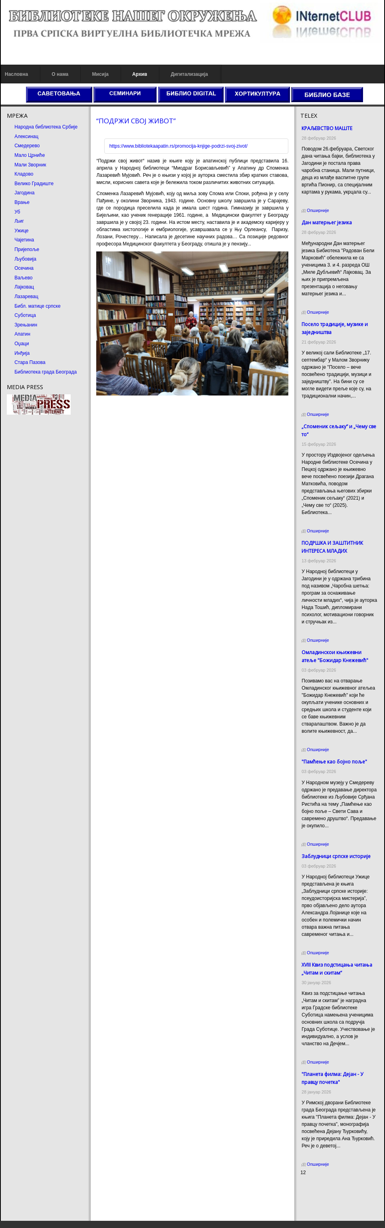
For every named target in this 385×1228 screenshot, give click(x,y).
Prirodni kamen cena (322, 1187)
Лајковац (24, 287)
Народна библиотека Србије (45, 127)
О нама (60, 74)
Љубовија (25, 259)
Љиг (19, 221)
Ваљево (23, 278)
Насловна (16, 74)
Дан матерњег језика (327, 222)
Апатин (22, 334)
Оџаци (21, 343)
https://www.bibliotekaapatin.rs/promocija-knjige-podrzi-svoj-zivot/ (178, 146)
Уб (17, 212)
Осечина (24, 268)
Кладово (23, 174)
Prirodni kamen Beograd (326, 1202)
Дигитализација (189, 74)
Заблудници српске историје (336, 856)
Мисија (100, 74)
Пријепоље (26, 249)
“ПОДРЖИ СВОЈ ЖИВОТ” (136, 120)
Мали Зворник (30, 165)
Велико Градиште (34, 183)
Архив (139, 74)
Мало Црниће (29, 155)
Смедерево (27, 145)
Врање (22, 202)
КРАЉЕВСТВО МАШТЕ (327, 128)
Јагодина (24, 193)
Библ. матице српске (37, 306)
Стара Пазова (30, 362)
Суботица (25, 315)
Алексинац (26, 136)
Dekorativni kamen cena (326, 1195)
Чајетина (24, 240)
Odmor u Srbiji (315, 1209)
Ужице (21, 230)
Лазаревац (26, 296)
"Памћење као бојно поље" (334, 761)
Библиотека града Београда (45, 372)
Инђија (22, 353)
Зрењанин (25, 325)
